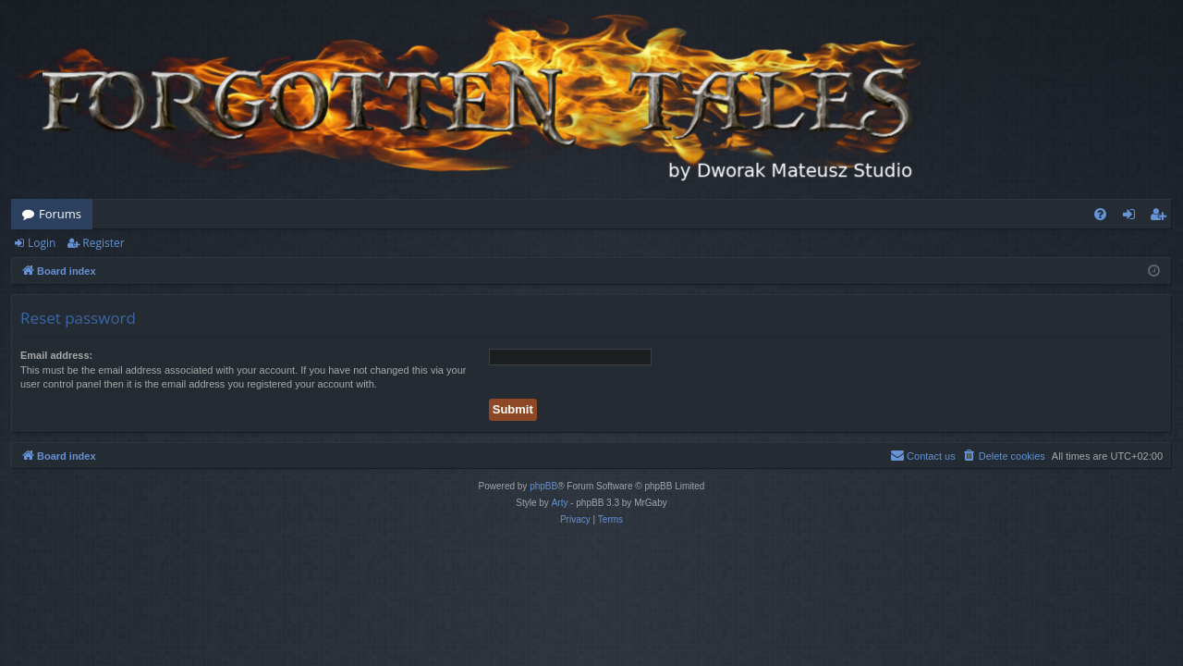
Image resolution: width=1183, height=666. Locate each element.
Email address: (56, 355)
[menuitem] (1100, 214)
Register (103, 243)
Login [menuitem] (1132, 217)
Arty (560, 503)
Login (41, 243)
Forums (60, 213)
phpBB (543, 486)
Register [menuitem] (1162, 217)
